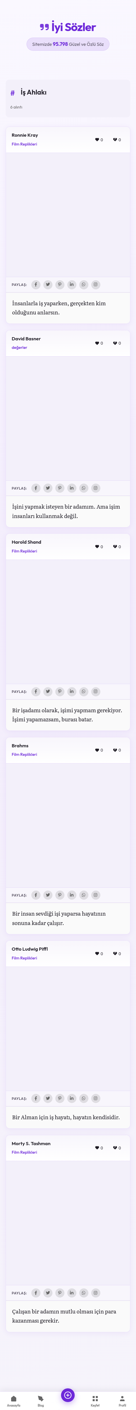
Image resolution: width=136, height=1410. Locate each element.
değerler (19, 347)
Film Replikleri (24, 144)
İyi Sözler (68, 27)
